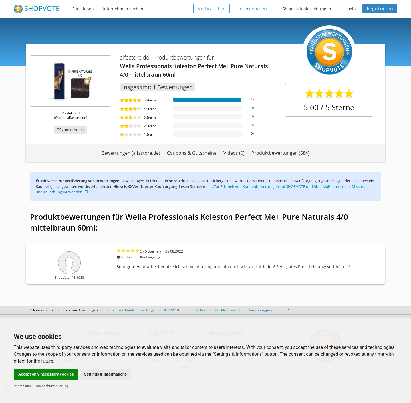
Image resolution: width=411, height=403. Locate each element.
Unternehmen (251, 8)
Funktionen (83, 8)
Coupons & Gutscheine (192, 153)
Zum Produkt (70, 129)
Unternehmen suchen (122, 8)
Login (351, 8)
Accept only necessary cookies (46, 374)
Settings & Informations (105, 374)
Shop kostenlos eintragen (307, 8)
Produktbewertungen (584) (280, 153)
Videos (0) (234, 153)
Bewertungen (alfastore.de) (131, 153)
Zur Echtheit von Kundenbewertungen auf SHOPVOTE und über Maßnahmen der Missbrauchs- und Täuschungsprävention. (194, 310)
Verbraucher (211, 8)
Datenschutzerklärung (51, 386)
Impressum (22, 386)
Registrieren (380, 8)
